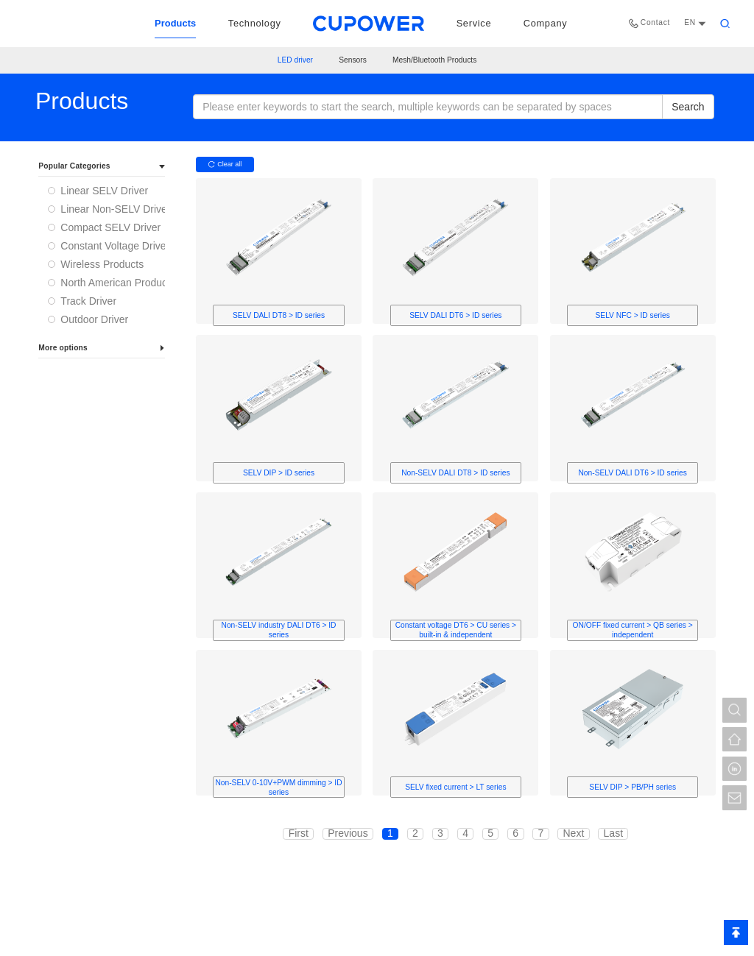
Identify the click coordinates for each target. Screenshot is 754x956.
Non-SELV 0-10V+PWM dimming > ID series (278, 787)
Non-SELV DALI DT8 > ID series (455, 473)
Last (613, 833)
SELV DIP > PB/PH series (632, 787)
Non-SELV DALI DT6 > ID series (632, 473)
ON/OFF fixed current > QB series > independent (633, 630)
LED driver (295, 60)
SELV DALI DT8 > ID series (279, 315)
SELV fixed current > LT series (455, 787)
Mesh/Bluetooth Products (434, 60)
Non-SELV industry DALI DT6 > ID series (279, 630)
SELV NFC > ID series (633, 315)
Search (688, 107)
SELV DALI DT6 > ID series (455, 315)
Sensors (353, 60)
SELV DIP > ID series (278, 473)
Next (573, 833)
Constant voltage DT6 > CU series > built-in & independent (455, 630)
